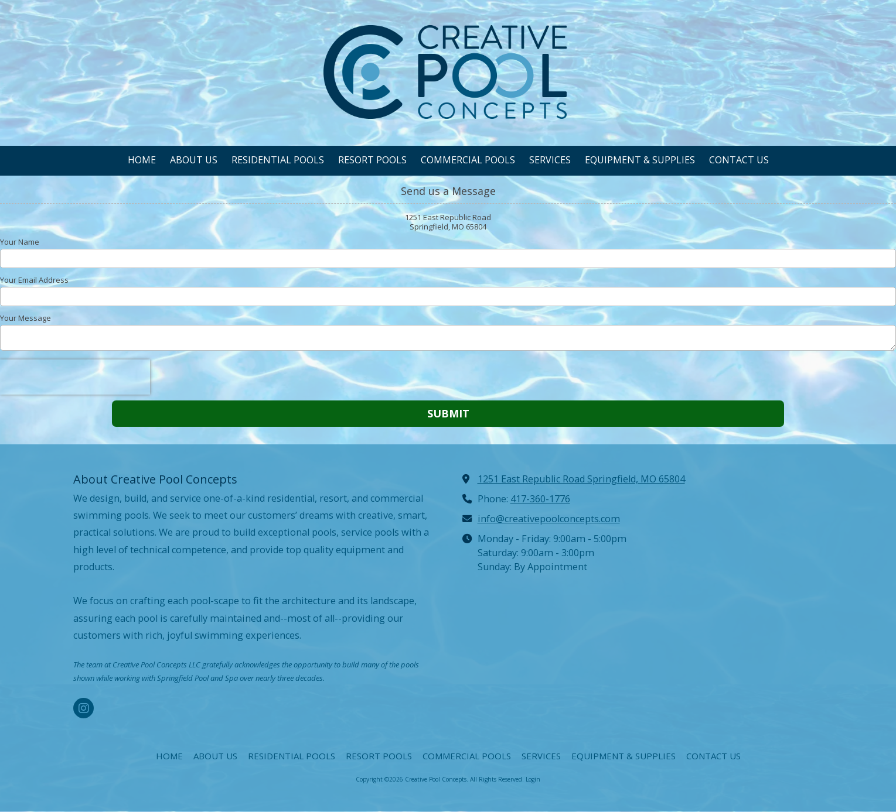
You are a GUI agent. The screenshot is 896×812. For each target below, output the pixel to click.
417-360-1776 (540, 498)
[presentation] (75, 377)
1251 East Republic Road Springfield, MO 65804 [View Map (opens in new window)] (581, 478)
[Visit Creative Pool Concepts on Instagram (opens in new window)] (83, 708)
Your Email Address (34, 280)
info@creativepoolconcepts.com (549, 518)
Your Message (25, 318)
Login (533, 779)
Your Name (19, 241)
